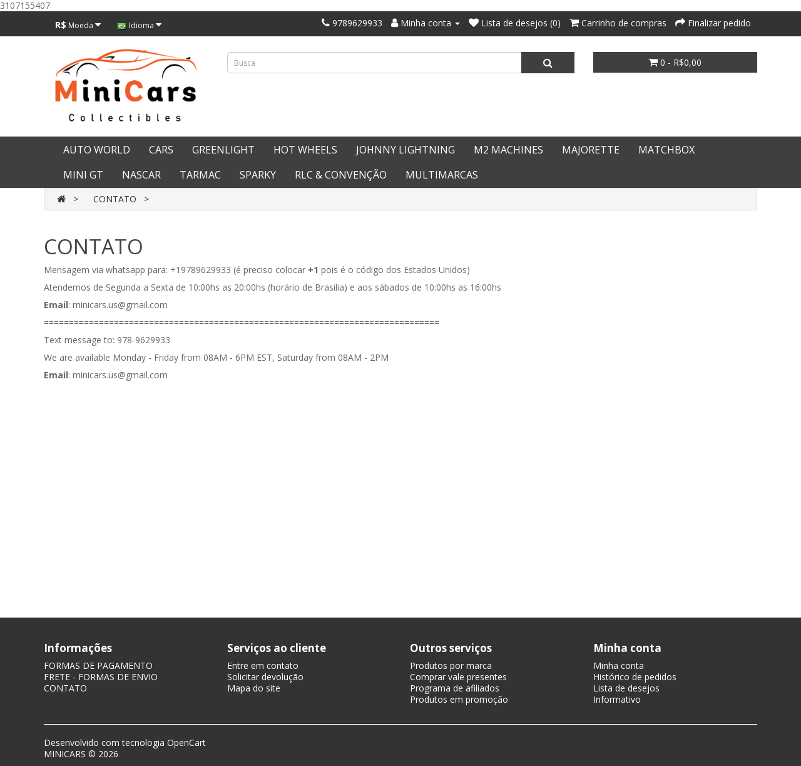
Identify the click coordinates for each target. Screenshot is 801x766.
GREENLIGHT (223, 150)
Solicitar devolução (265, 677)
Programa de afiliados (454, 688)
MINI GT (83, 175)
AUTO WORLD (96, 150)
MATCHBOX (666, 150)
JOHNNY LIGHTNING (405, 150)
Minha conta (618, 665)
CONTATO (114, 199)
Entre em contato (262, 665)
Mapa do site (253, 688)
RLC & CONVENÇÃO (341, 175)
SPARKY (258, 175)
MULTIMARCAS (442, 175)
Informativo (617, 699)
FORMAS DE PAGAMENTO (98, 665)
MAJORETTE (591, 150)
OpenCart (186, 742)
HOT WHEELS (305, 150)
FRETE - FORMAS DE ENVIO (101, 677)
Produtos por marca (451, 665)
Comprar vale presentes (458, 677)
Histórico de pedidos (634, 677)
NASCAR (141, 175)
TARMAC (200, 175)
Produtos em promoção (459, 699)
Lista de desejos (626, 688)
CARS (161, 150)
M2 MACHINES (508, 150)
